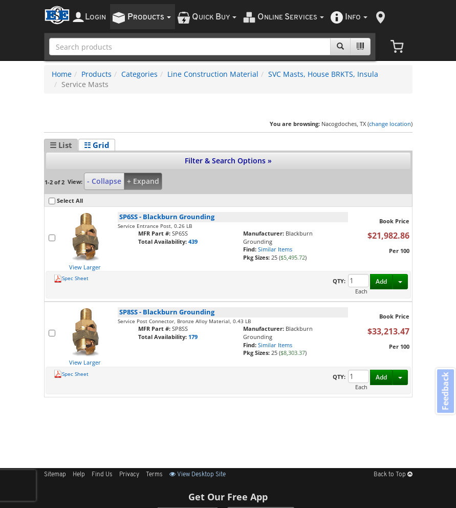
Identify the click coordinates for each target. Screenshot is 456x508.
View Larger (85, 267)
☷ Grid (97, 145)
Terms (154, 475)
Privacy (129, 475)
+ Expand (143, 181)
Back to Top (393, 475)
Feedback (443, 392)
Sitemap (55, 475)
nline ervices (290, 17)
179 (193, 337)
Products (96, 74)
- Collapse (104, 181)
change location (390, 124)
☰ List (61, 145)
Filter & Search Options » (228, 160)
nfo (356, 17)
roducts (149, 17)
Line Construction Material (212, 74)
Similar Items (275, 249)
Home (62, 74)
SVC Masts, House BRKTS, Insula (323, 74)
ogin (95, 17)
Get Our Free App (228, 497)
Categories (139, 74)
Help (79, 475)
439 (193, 241)
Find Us (102, 475)
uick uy (214, 17)
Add (381, 281)
